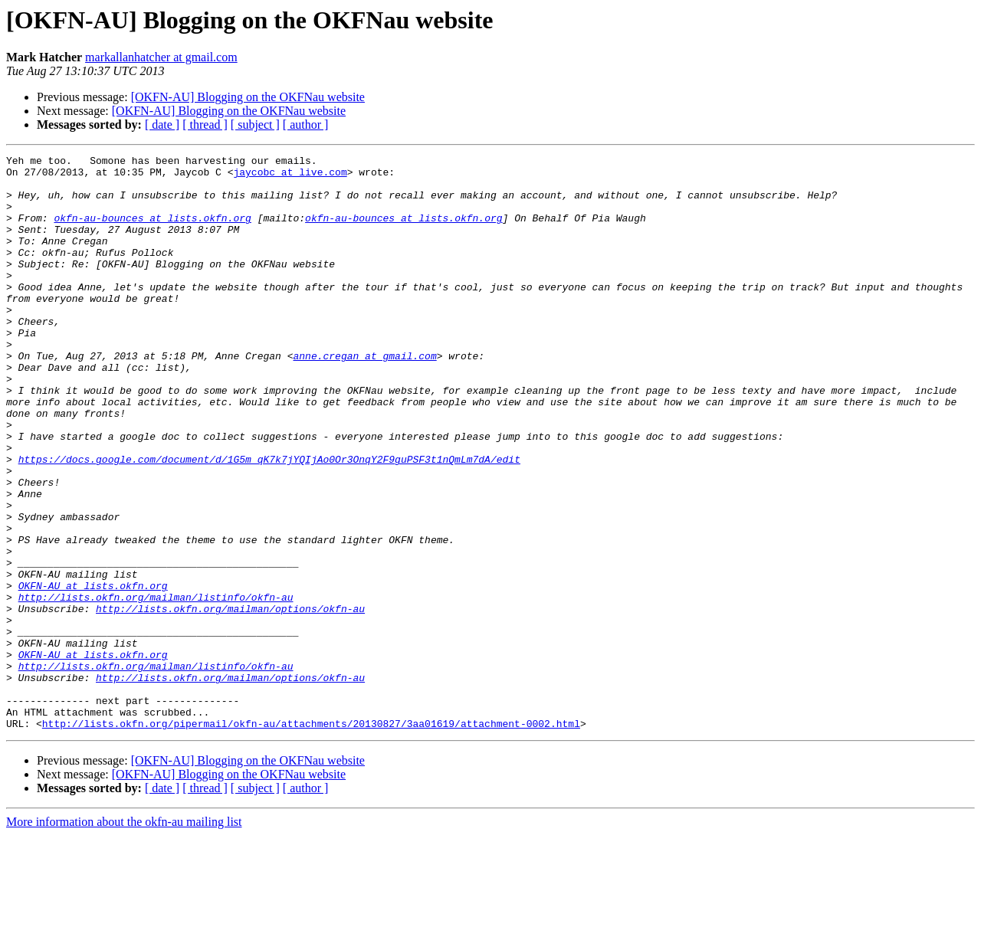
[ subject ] (255, 124)
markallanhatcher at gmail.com (161, 57)
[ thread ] (205, 124)
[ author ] (306, 124)
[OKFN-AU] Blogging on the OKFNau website (248, 96)
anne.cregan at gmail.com (364, 397)
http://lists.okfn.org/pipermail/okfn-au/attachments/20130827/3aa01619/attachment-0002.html (311, 838)
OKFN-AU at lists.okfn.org (93, 673)
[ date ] (162, 124)
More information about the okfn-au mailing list (124, 936)
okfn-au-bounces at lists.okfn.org (152, 231)
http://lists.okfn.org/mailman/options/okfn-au (230, 700)
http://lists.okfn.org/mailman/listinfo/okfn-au (156, 686)
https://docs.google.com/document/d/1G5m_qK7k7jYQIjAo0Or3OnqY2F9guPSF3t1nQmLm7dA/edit (269, 521)
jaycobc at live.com (289, 176)
